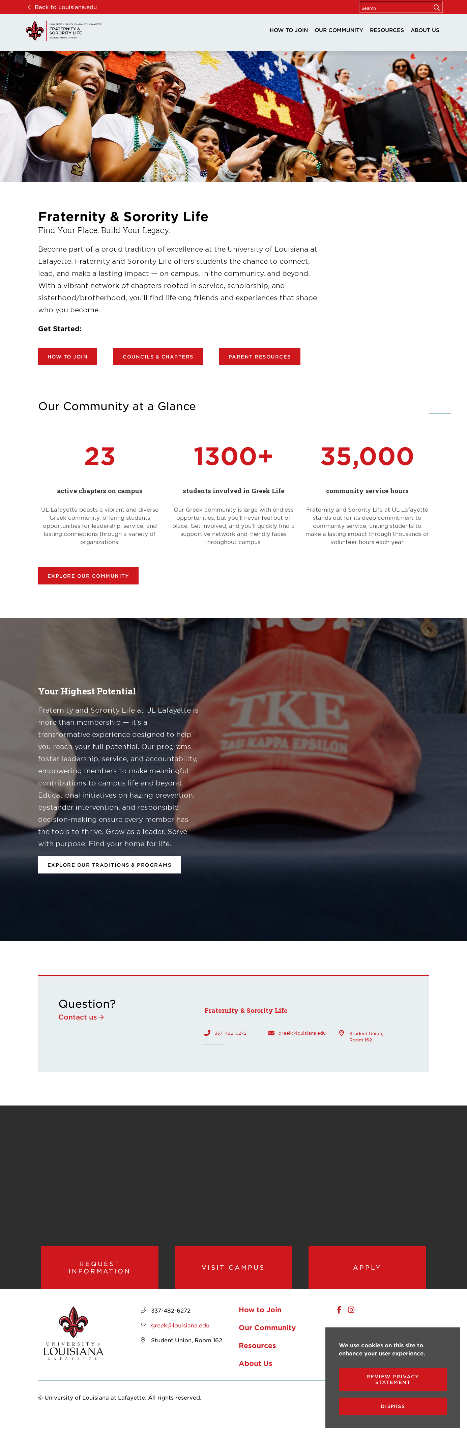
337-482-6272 (230, 1033)
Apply (367, 1275)
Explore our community (88, 576)
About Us (425, 30)
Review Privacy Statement (393, 1379)
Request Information (99, 1275)
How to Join (289, 30)
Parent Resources (260, 357)
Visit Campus (233, 1275)
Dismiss (393, 1406)
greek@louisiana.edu (302, 1033)
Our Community (339, 30)
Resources (387, 30)
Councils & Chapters (158, 357)
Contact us (77, 1017)
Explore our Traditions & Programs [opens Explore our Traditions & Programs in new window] (110, 865)
